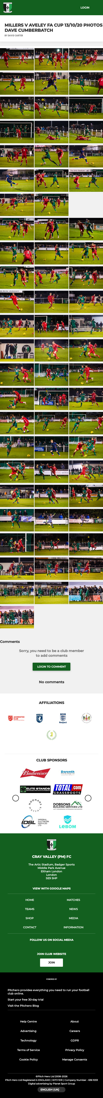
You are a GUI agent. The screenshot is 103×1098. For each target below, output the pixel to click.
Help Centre (28, 1021)
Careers (74, 1031)
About (74, 1021)
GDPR (75, 1040)
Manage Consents (74, 1059)
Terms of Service (28, 1050)
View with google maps (52, 888)
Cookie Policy (28, 1059)
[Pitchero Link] (51, 984)
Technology (28, 1040)
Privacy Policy (74, 1050)
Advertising (28, 1031)
